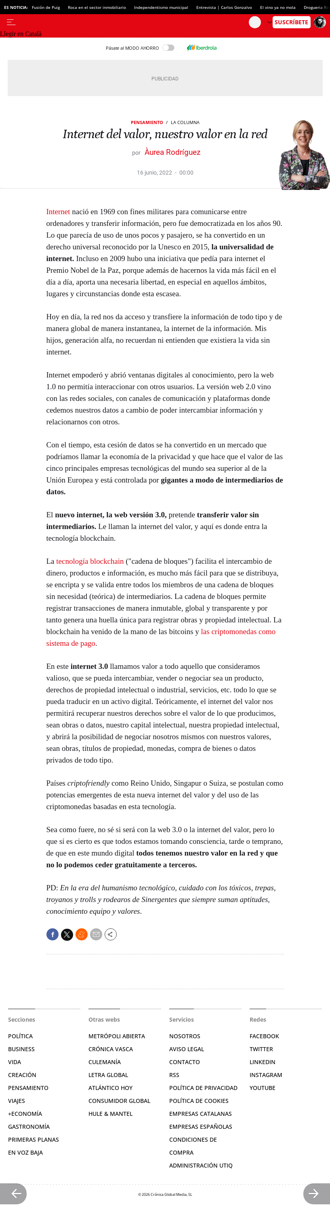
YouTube (262, 1088)
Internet (58, 211)
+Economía (25, 1113)
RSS (174, 1075)
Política (20, 1036)
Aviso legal (186, 1049)
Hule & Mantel (110, 1113)
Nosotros (184, 1036)
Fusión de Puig (46, 7)
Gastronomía (29, 1126)
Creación (22, 1075)
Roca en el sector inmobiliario (97, 7)
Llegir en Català (21, 33)
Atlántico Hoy (110, 1088)
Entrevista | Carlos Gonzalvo (224, 7)
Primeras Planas (33, 1139)
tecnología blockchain (90, 561)
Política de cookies (199, 1101)
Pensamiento (147, 122)
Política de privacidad (203, 1088)
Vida (14, 1062)
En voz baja (25, 1152)
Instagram (266, 1075)
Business (21, 1049)
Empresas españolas (200, 1126)
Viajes (16, 1101)
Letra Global (108, 1075)
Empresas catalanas (200, 1113)
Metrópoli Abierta (116, 1036)
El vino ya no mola (278, 7)
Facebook (264, 1036)
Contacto (184, 1062)
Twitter (261, 1049)
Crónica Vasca (110, 1049)
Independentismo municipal (161, 7)
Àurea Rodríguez (172, 152)
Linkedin (262, 1062)
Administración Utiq (201, 1165)
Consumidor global (119, 1101)
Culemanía (104, 1062)
